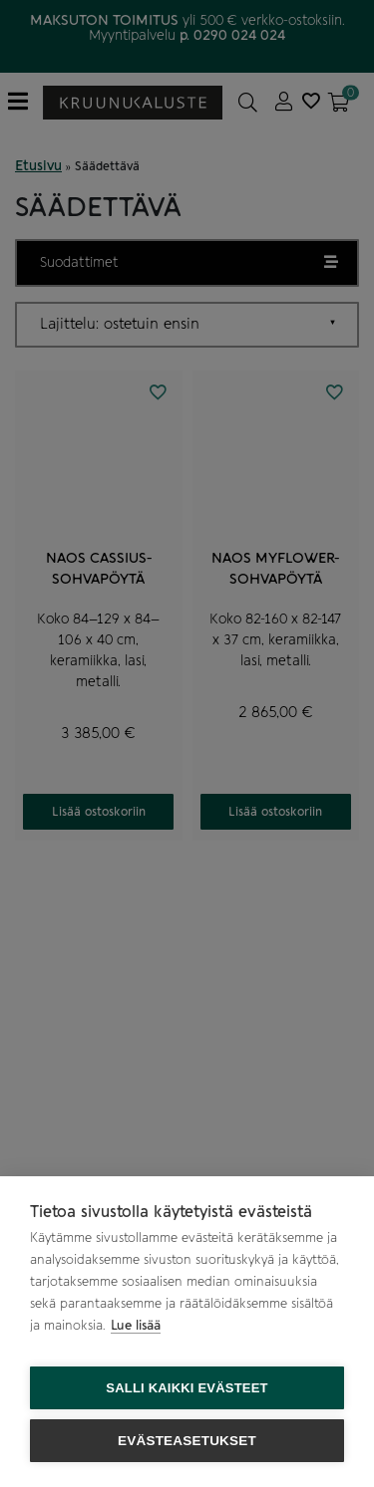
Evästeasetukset (187, 1440)
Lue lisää (136, 1325)
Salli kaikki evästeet (186, 1387)
